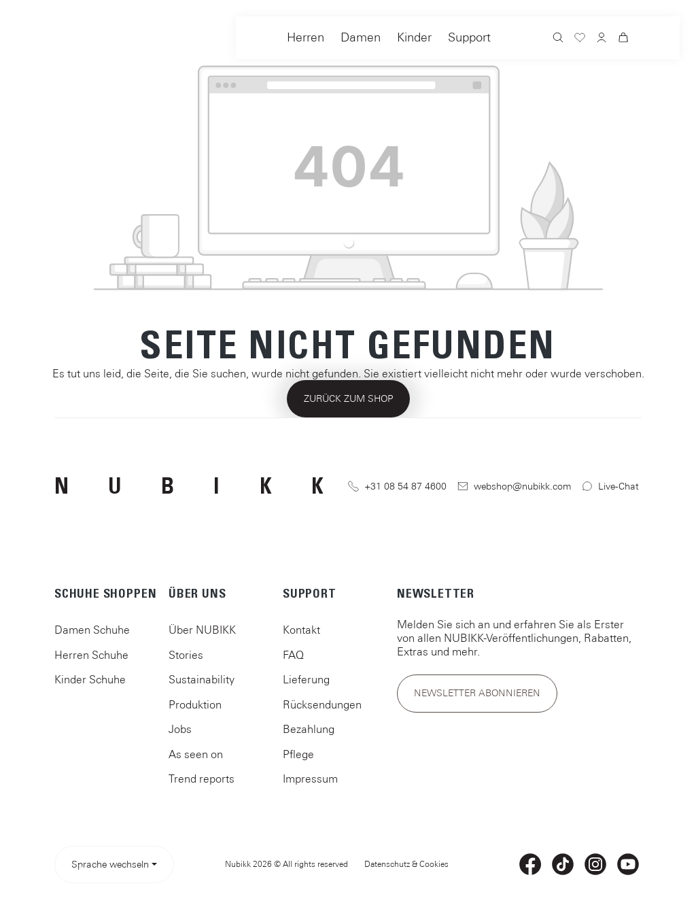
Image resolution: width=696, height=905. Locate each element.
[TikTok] (562, 864)
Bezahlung (308, 729)
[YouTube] (628, 864)
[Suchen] (558, 39)
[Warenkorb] (623, 39)
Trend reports (201, 778)
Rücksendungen (322, 704)
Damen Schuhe (92, 630)
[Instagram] (595, 864)
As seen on (196, 754)
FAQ (293, 655)
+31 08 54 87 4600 (397, 486)
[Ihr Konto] (601, 39)
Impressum (310, 778)
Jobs (180, 729)
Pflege (298, 754)
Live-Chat (610, 486)
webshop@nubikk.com (514, 486)
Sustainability (201, 679)
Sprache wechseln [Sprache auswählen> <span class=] (110, 864)
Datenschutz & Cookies (406, 864)
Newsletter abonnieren (477, 692)
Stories (186, 655)
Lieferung (306, 679)
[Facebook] (530, 864)
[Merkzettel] (579, 39)
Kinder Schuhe (90, 679)
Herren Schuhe (91, 655)
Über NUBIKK (202, 630)
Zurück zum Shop (348, 398)
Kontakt (301, 630)
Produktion (195, 704)
